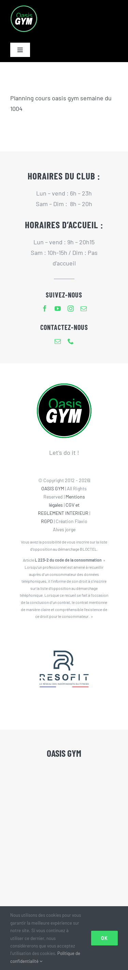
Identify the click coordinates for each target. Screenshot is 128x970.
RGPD (47, 521)
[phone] (71, 341)
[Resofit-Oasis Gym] (64, 636)
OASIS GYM (52, 488)
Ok (104, 938)
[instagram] (71, 308)
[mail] (84, 308)
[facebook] (45, 308)
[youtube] (58, 308)
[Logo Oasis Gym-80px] (24, 8)
